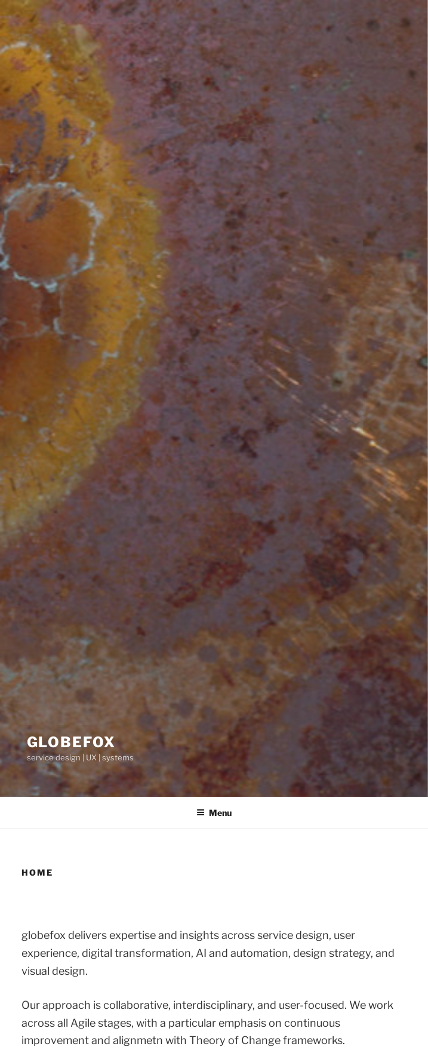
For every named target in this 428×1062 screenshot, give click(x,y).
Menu (214, 813)
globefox (71, 742)
